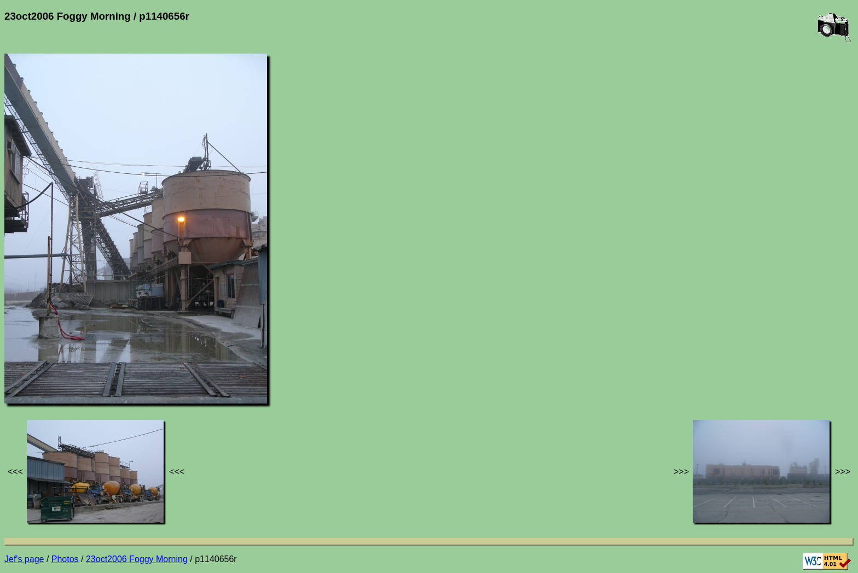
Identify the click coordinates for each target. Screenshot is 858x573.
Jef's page (24, 559)
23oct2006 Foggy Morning (137, 559)
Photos (65, 559)
